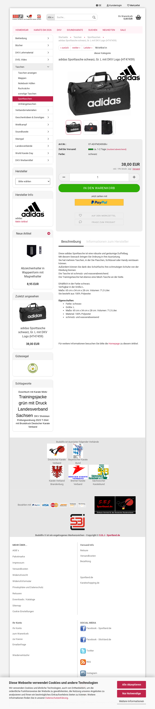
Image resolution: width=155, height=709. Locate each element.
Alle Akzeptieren (131, 684)
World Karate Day (24, 155)
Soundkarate (75, 30)
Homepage (114, 345)
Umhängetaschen (27, 105)
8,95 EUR (33, 286)
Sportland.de (86, 579)
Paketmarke (18, 558)
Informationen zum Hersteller (107, 243)
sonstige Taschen (27, 95)
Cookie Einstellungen (23, 613)
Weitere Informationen (131, 701)
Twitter (90, 652)
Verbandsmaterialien (25, 112)
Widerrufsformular (21, 583)
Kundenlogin (114, 5)
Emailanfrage (19, 646)
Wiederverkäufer (20, 657)
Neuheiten (109, 30)
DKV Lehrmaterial (24, 54)
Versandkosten (20, 570)
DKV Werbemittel (24, 162)
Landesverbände (23, 148)
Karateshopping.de (89, 584)
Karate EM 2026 (42, 30)
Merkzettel (133, 5)
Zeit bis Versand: (67, 151)
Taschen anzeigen (27, 74)
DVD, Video (21, 61)
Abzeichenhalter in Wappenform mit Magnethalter (32, 274)
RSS (89, 663)
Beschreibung (71, 243)
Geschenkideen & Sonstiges (29, 119)
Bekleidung (21, 40)
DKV (59, 30)
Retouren (17, 595)
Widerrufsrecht (20, 576)
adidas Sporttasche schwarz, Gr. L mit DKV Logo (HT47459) (32, 334)
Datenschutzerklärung (56, 698)
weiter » (76, 49)
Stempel (19, 140)
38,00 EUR (32, 345)
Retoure (84, 552)
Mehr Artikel (21, 223)
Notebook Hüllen (26, 85)
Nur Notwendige (131, 693)
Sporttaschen (25, 100)
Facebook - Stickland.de (99, 641)
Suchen (92, 30)
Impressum (18, 564)
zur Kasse (17, 641)
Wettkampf (21, 126)
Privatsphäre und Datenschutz (27, 589)
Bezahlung (85, 563)
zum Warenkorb (20, 635)
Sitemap (16, 607)
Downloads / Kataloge (23, 601)
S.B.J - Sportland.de (109, 537)
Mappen (22, 80)
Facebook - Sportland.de (99, 630)
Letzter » (88, 49)
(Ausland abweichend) (116, 151)
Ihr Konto (17, 630)
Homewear (22, 30)
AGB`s (15, 552)
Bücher (19, 47)
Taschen (19, 68)
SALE (123, 30)
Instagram (92, 675)
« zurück (64, 49)
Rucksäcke (24, 90)
